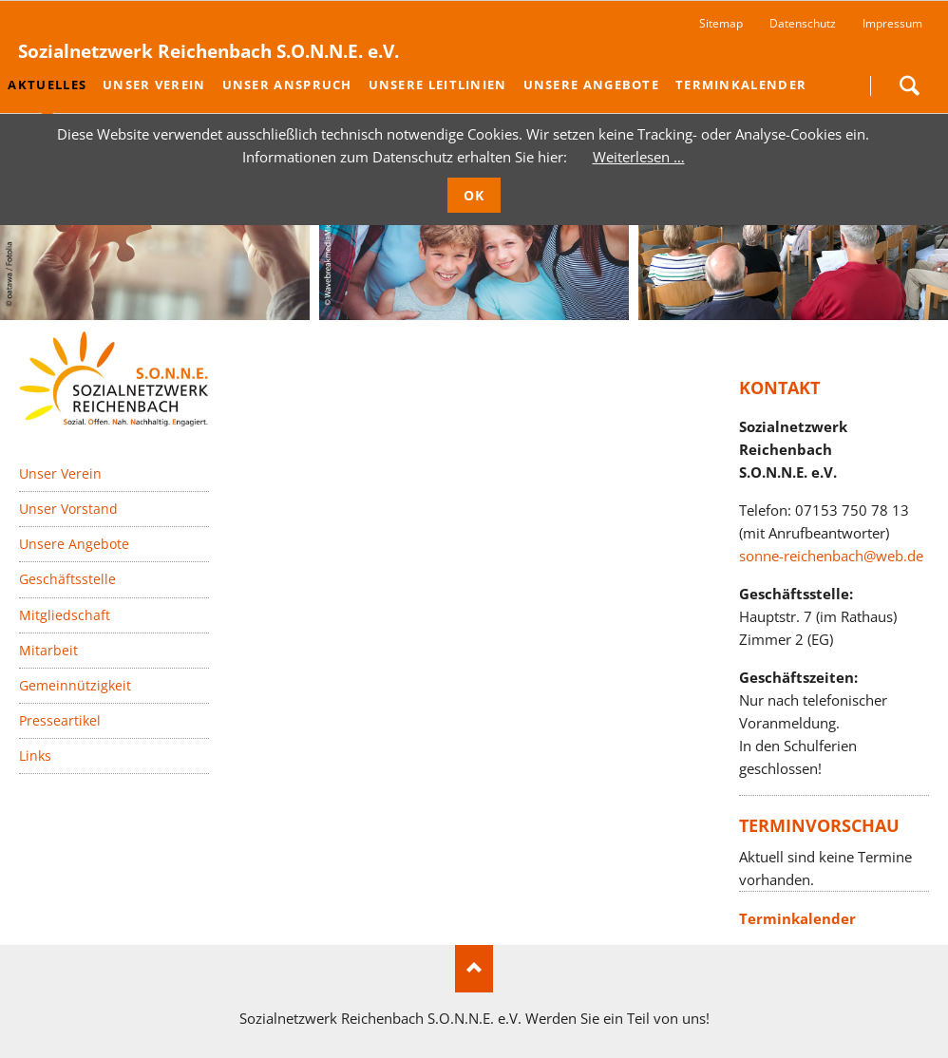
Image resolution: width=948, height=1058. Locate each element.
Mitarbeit (48, 650)
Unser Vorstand (68, 509)
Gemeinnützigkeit (75, 685)
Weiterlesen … (639, 156)
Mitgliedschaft (64, 614)
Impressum (892, 23)
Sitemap (721, 23)
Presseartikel (60, 720)
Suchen (909, 85)
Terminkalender (797, 918)
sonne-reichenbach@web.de (831, 555)
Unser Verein (60, 473)
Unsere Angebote (74, 544)
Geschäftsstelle (67, 579)
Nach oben (474, 968)
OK (474, 195)
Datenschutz (802, 23)
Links (35, 755)
